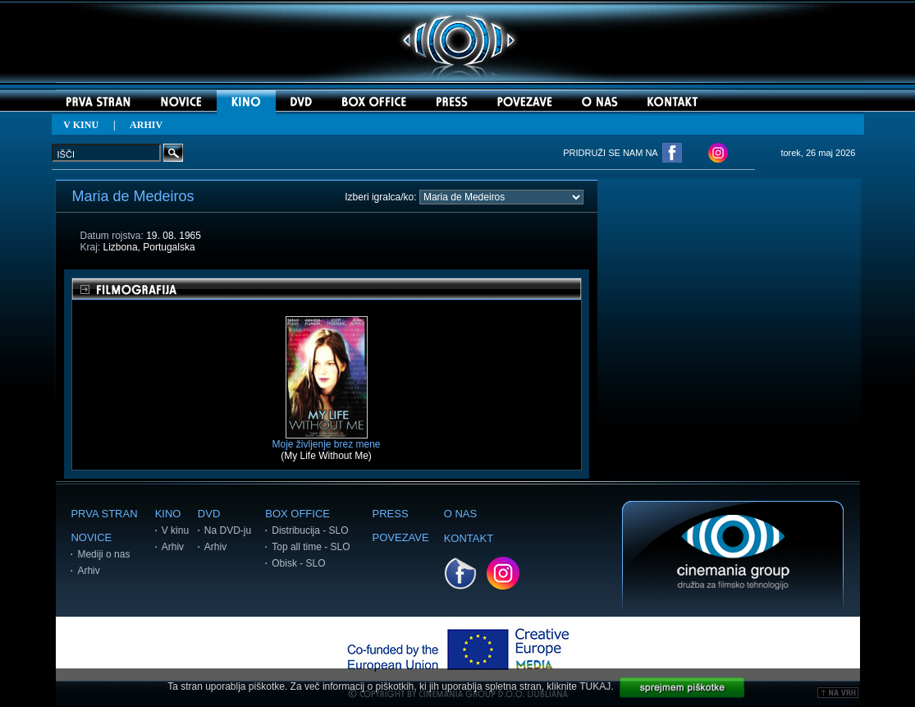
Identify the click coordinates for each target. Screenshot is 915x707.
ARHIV (146, 125)
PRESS (391, 513)
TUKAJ (595, 686)
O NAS (460, 513)
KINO (168, 513)
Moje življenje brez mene (326, 439)
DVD (209, 513)
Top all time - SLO (311, 547)
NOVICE (91, 537)
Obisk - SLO (298, 563)
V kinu (175, 530)
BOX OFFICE (297, 513)
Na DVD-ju (227, 530)
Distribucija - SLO (310, 530)
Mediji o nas (103, 554)
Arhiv (88, 570)
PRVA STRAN (104, 513)
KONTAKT (468, 538)
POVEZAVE (401, 537)
